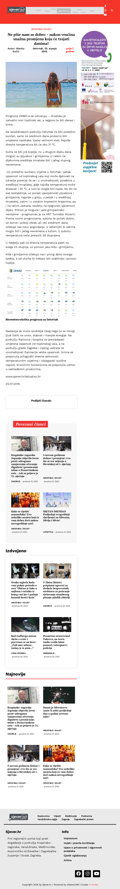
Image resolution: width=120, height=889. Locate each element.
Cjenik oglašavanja (75, 855)
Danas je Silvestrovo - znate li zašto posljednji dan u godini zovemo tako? (57, 712)
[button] (112, 10)
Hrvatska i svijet (41, 29)
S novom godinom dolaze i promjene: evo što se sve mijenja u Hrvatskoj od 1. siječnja (57, 460)
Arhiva (68, 860)
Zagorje (15, 482)
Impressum (71, 838)
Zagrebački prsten (84, 819)
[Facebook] (105, 6)
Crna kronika (18, 653)
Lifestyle (48, 532)
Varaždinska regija (47, 819)
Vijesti (57, 816)
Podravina (86, 816)
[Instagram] (105, 10)
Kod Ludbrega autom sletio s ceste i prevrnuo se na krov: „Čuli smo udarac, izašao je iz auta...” (23, 642)
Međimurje (49, 653)
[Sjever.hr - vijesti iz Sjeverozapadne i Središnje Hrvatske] (16, 10)
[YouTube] (105, 14)
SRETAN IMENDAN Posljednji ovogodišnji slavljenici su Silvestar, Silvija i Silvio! (56, 516)
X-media (93, 884)
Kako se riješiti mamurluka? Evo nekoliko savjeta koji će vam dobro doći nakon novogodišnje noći (25, 517)
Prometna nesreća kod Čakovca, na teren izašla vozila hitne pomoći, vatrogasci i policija (56, 642)
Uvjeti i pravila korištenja (79, 843)
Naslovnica (44, 816)
